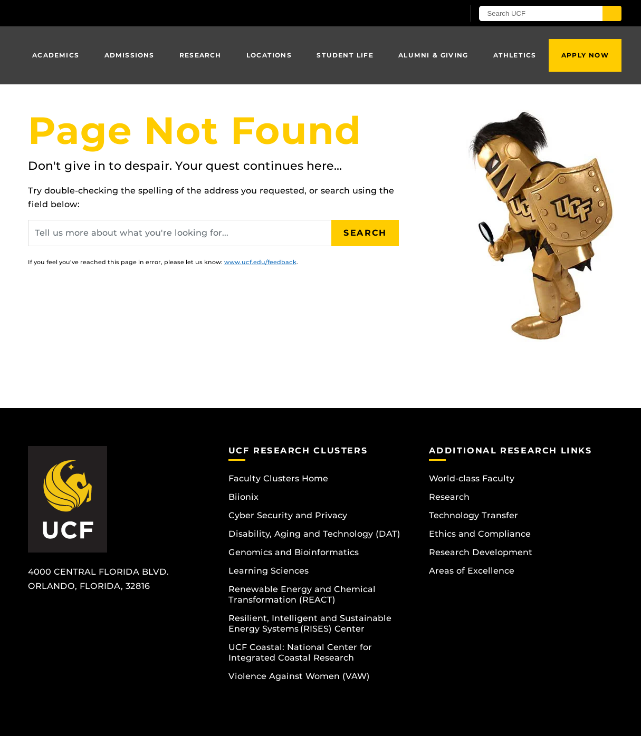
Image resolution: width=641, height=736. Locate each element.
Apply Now (585, 55)
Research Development (480, 552)
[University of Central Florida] (105, 13)
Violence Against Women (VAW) (299, 676)
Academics (55, 55)
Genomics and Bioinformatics (293, 552)
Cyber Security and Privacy (287, 515)
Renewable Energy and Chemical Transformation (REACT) (302, 594)
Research (200, 55)
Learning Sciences (268, 571)
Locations (269, 55)
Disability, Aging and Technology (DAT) (314, 534)
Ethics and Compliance (480, 534)
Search (365, 233)
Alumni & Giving (433, 55)
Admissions (129, 55)
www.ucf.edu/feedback (260, 262)
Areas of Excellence (471, 571)
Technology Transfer (473, 515)
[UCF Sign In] (430, 14)
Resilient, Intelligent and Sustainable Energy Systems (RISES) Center (309, 623)
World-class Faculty (471, 478)
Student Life (345, 55)
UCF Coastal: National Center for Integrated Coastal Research (300, 652)
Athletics (515, 55)
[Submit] (611, 13)
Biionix (243, 497)
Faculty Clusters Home (278, 478)
